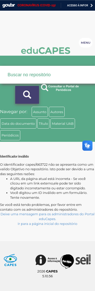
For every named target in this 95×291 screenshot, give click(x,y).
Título (43, 123)
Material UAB (62, 123)
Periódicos (10, 135)
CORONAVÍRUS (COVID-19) (36, 5)
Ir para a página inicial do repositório (48, 224)
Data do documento (18, 123)
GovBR (8, 5)
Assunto (40, 112)
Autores (56, 112)
